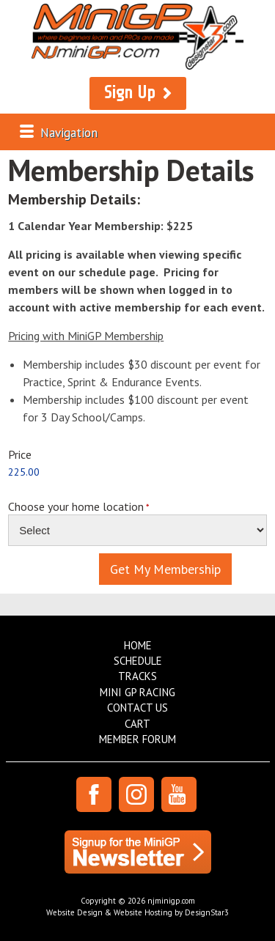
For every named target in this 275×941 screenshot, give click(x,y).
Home (138, 645)
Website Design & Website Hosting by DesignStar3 (137, 912)
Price (20, 454)
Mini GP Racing (137, 692)
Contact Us (137, 708)
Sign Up (129, 93)
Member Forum (137, 739)
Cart (137, 724)
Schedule (138, 661)
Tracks (137, 676)
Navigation (69, 133)
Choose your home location (76, 506)
